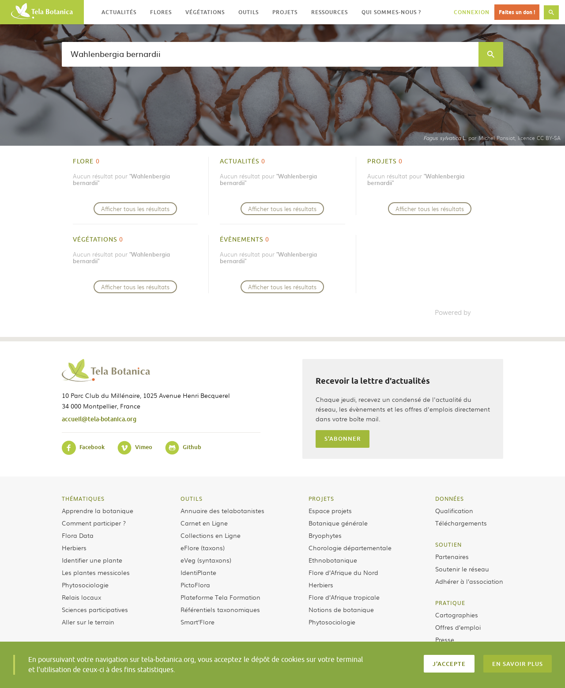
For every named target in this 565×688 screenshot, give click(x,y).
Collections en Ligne (211, 535)
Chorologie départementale (350, 547)
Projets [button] (285, 12)
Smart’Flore (198, 621)
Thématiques (83, 499)
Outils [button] (248, 12)
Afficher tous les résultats (135, 208)
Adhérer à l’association (469, 581)
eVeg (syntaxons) (206, 560)
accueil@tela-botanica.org (99, 419)
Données (449, 499)
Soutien (448, 544)
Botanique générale (338, 522)
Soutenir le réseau (462, 568)
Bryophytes (325, 535)
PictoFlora (195, 584)
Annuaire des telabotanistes (222, 510)
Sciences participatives (95, 609)
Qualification (454, 510)
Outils (192, 499)
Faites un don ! (517, 12)
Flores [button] (161, 12)
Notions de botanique (341, 609)
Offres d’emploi (458, 627)
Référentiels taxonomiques (220, 609)
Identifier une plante (92, 560)
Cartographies (456, 614)
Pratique (450, 603)
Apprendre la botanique (97, 510)
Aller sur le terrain (88, 621)
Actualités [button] (119, 12)
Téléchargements (461, 522)
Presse (444, 639)
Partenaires (452, 556)
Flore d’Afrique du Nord (343, 572)
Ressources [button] (329, 12)
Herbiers (74, 547)
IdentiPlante (198, 572)
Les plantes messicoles (96, 572)
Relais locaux (81, 597)
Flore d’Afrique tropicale (344, 597)
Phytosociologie (85, 584)
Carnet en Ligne (204, 522)
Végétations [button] (205, 12)
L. (445, 138)
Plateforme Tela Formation (220, 597)
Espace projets (330, 510)
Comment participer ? (94, 522)
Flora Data (78, 535)
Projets (321, 499)
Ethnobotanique (333, 560)
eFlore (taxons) (203, 547)
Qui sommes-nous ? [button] (391, 12)
